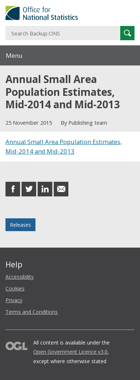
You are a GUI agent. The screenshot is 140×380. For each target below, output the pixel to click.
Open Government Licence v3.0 (70, 351)
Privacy (13, 300)
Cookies (14, 288)
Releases (20, 224)
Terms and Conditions (31, 311)
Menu (14, 55)
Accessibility (19, 276)
